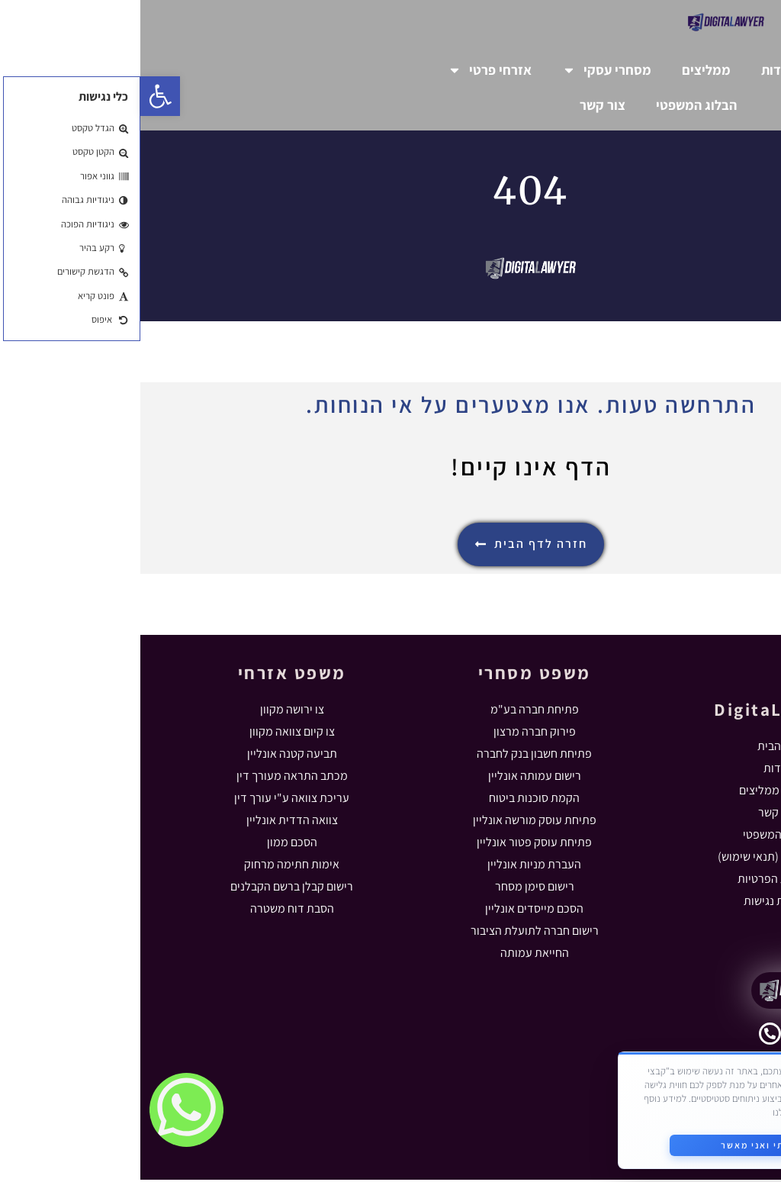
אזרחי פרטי (349, 70)
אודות (637, 70)
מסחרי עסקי (466, 70)
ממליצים (566, 70)
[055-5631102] (630, 1036)
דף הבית (706, 70)
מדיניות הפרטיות (681, 1109)
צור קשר (462, 105)
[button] (20, 96)
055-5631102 (672, 1044)
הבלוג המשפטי (556, 105)
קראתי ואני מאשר (621, 1142)
